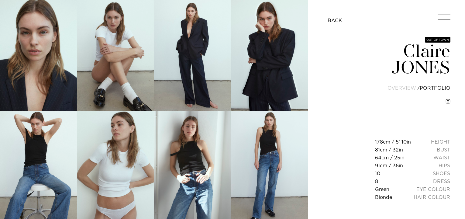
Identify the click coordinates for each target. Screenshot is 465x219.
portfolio (435, 88)
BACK (335, 20)
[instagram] (448, 101)
